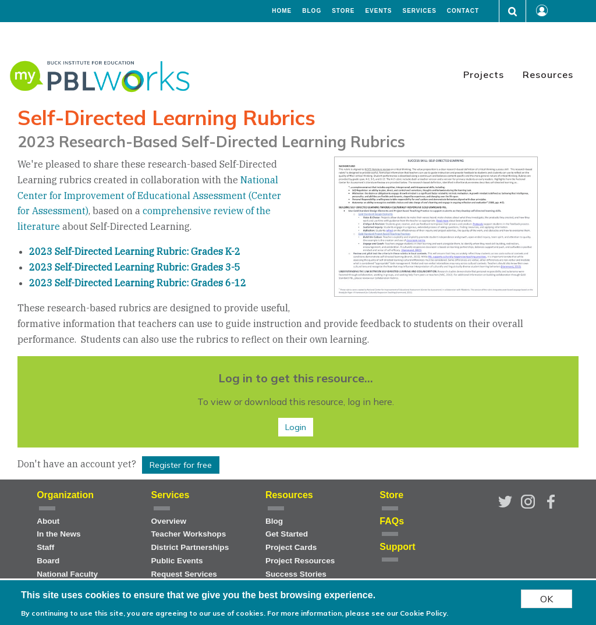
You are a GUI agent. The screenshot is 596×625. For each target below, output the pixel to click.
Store (343, 11)
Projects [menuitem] (483, 74)
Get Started (286, 534)
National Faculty (67, 574)
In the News (59, 534)
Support (397, 547)
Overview (168, 521)
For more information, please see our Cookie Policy (356, 614)
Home (282, 11)
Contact (463, 11)
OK (546, 599)
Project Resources (300, 560)
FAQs (391, 521)
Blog (311, 11)
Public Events (177, 560)
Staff (45, 547)
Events (378, 11)
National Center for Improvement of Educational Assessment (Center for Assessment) (149, 195)
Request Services (184, 574)
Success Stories (296, 574)
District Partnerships (190, 547)
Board (48, 560)
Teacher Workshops (188, 534)
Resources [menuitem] (548, 74)
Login (295, 427)
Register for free (181, 465)
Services (419, 11)
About (48, 521)
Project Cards (291, 547)
